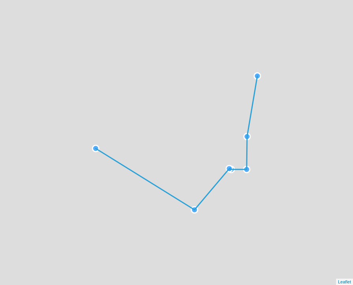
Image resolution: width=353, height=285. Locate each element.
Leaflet (344, 281)
